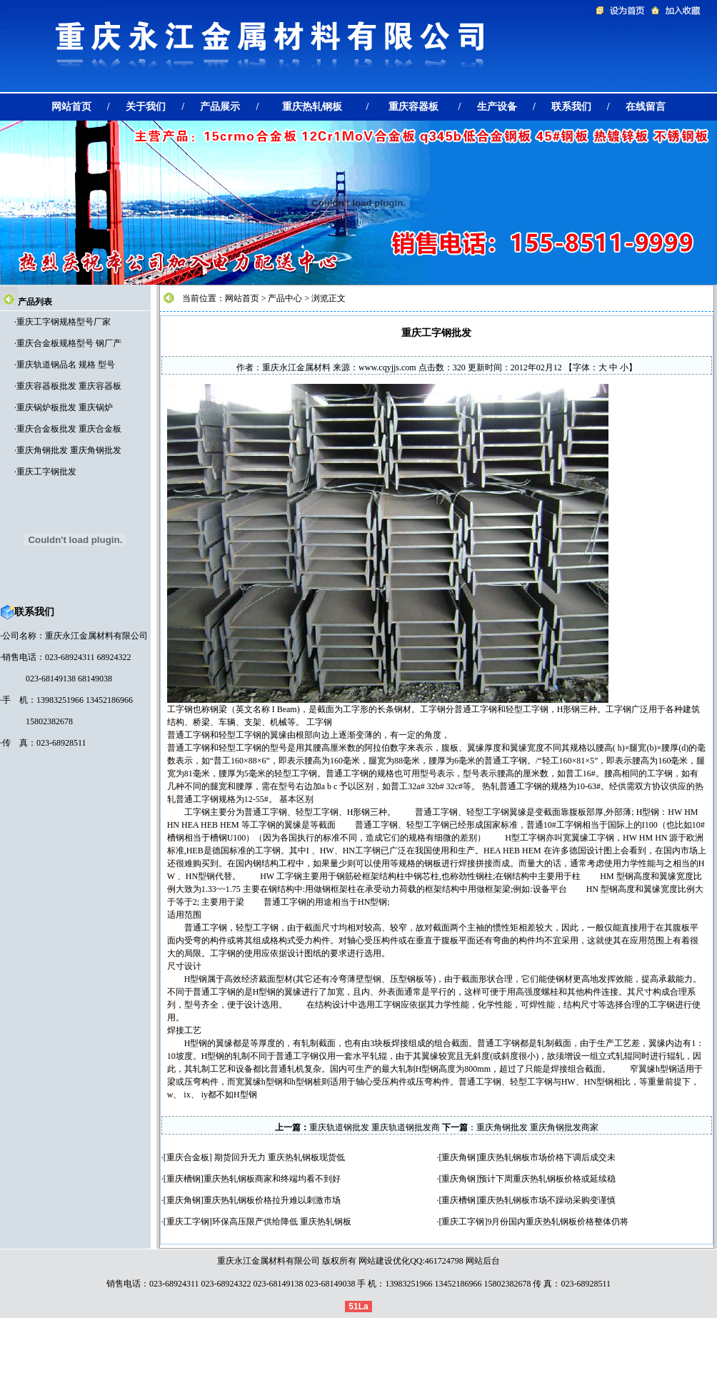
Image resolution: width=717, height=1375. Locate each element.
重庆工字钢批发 (46, 472)
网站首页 (242, 298)
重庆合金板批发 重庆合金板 (68, 429)
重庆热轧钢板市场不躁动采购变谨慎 (547, 1200)
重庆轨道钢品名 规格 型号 (65, 365)
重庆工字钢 (187, 1222)
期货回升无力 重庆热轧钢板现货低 (278, 1157)
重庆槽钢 (183, 1179)
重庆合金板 (187, 1157)
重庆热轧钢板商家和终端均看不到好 (272, 1179)
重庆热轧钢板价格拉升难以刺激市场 (272, 1200)
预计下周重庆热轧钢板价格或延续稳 (547, 1179)
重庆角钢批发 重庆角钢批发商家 (537, 1127)
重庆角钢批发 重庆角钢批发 (68, 450)
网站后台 (483, 1261)
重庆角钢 (458, 1157)
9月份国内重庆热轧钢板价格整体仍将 (557, 1222)
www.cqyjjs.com (387, 367)
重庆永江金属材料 (296, 367)
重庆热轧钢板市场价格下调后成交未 (547, 1157)
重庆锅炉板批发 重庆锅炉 (64, 407)
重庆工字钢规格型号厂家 (63, 322)
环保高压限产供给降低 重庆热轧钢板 (281, 1222)
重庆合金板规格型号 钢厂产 (68, 343)
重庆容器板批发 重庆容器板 (68, 386)
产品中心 (285, 298)
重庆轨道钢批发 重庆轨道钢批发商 (374, 1127)
